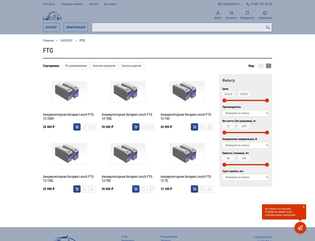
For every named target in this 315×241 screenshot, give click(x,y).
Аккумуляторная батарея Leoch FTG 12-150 (186, 116)
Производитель (231, 106)
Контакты (49, 4)
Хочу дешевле (169, 236)
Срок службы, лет (232, 171)
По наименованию (76, 65)
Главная (48, 40)
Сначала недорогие (104, 65)
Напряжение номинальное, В (239, 139)
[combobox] (182, 27)
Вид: (252, 66)
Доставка (110, 4)
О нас (124, 236)
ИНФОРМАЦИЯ (75, 27)
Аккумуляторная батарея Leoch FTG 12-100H (68, 116)
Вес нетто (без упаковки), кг (239, 121)
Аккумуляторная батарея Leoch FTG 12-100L (127, 116)
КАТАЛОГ (51, 27)
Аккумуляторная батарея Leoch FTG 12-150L (68, 179)
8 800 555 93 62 (261, 4)
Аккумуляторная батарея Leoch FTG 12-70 (186, 179)
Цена (225, 88)
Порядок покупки (72, 4)
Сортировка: (51, 66)
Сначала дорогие (131, 65)
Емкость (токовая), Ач (235, 153)
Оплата (93, 4)
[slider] (224, 100)
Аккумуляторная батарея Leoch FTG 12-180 (127, 179)
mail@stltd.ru (231, 4)
